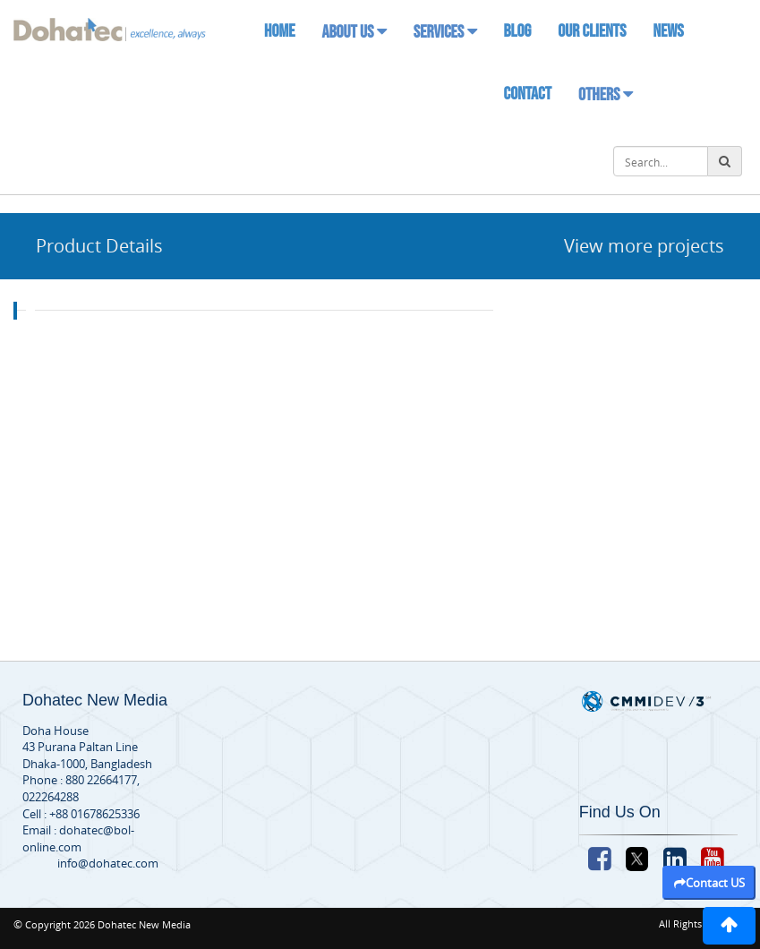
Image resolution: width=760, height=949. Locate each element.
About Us (353, 32)
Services (445, 32)
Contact (528, 94)
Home (279, 31)
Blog (518, 31)
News (668, 31)
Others (605, 95)
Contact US (709, 883)
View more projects (644, 246)
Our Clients (592, 31)
